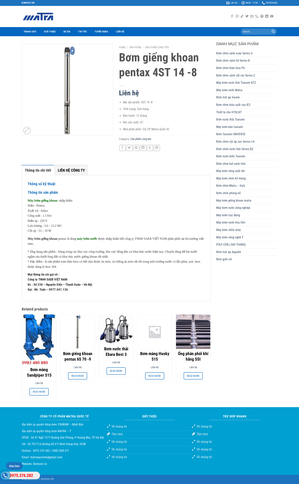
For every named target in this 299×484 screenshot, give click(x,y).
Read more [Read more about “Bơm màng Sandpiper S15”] (39, 391)
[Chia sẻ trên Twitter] (129, 148)
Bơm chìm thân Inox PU (230, 68)
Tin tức (82, 31)
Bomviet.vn (40, 464)
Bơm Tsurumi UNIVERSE (230, 134)
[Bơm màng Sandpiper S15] (39, 339)
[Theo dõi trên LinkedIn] (266, 16)
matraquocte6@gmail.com (46, 457)
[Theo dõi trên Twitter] (246, 16)
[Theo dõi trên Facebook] (232, 16)
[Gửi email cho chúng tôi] (251, 16)
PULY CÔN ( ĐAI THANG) (231, 244)
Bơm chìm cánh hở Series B (233, 60)
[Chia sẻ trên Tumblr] (150, 148)
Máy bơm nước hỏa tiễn (230, 222)
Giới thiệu (50, 31)
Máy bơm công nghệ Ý (229, 237)
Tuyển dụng (101, 31)
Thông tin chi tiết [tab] (38, 170)
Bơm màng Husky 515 (154, 356)
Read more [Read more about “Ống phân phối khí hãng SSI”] (193, 375)
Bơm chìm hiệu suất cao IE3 (233, 105)
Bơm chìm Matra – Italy (230, 185)
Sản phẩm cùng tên (157, 47)
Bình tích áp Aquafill (228, 252)
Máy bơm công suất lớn (230, 171)
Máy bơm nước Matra (229, 90)
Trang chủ (30, 31)
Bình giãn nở (224, 259)
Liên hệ (120, 31)
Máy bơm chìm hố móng (231, 178)
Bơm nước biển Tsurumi (230, 156)
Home (122, 47)
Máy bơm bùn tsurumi (229, 127)
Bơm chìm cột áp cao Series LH (235, 141)
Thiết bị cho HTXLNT (229, 112)
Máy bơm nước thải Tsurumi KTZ (236, 82)
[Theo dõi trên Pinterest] (261, 16)
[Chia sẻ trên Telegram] (157, 148)
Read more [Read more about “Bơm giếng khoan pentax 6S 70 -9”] (77, 375)
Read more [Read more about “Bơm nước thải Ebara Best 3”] (116, 370)
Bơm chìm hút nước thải (231, 164)
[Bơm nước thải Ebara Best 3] (116, 329)
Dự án (66, 31)
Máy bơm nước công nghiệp (233, 208)
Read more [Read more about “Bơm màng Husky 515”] (154, 375)
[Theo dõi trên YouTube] (271, 16)
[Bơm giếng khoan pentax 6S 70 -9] (77, 331)
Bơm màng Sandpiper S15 (39, 372)
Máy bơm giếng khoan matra (233, 200)
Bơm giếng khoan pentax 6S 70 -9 (77, 356)
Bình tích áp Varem (228, 97)
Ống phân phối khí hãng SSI (193, 356)
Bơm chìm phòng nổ (228, 193)
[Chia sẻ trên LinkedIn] (143, 148)
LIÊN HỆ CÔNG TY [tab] (71, 170)
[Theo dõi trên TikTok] (242, 16)
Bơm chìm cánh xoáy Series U (234, 53)
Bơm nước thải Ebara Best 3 (116, 352)
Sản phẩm (135, 47)
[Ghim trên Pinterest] (136, 148)
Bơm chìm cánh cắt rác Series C (235, 75)
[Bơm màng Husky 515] (154, 331)
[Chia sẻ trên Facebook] (122, 148)
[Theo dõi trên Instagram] (237, 16)
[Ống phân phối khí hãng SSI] (193, 331)
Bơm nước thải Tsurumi (230, 119)
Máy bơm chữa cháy (228, 230)
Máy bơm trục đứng (228, 215)
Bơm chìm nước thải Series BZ (234, 149)
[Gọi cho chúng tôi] (256, 16)
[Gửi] (273, 31)
